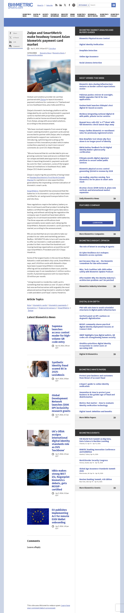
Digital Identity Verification (91, 44)
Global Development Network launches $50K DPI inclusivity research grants (61, 403)
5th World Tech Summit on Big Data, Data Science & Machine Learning (97, 441)
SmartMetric (33, 191)
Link (14, 42)
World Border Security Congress (97, 461)
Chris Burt (52, 48)
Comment (16, 46)
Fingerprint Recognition (35, 55)
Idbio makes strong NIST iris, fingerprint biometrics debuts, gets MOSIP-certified (61, 480)
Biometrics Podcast (115, 15)
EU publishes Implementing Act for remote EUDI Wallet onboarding (60, 516)
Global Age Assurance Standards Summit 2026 (97, 471)
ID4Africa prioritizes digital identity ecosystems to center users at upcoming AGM (95, 345)
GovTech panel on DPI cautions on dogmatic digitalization (94, 317)
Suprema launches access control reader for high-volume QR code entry (61, 334)
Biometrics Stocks (59, 53)
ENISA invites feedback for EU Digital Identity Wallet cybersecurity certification (95, 149)
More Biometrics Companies (91, 234)
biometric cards (40, 305)
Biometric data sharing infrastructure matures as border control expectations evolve (97, 86)
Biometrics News (27, 15)
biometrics (32, 308)
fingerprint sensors (47, 308)
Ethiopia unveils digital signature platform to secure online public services (94, 160)
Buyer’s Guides (45, 15)
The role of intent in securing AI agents (96, 247)
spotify (74, 5)
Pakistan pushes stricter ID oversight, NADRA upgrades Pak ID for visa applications (96, 97)
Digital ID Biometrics (88, 354)
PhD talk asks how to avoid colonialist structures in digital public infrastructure (97, 309)
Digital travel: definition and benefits (95, 411)
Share (15, 33)
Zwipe (43, 99)
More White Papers (87, 417)
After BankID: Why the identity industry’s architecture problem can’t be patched (97, 279)
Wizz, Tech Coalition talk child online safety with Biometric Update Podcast (96, 270)
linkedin (60, 5)
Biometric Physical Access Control (94, 38)
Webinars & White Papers (93, 15)
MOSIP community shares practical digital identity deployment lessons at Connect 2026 (96, 326)
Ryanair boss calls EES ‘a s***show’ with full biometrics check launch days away (96, 123)
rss (56, 5)
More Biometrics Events (89, 488)
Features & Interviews (55, 15)
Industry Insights (64, 15)
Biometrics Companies (81, 15)
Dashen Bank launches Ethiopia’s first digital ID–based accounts (96, 106)
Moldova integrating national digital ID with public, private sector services (96, 115)
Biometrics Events (104, 15)
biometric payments (58, 305)
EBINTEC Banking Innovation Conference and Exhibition (97, 452)
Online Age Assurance (88, 57)
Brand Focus (72, 15)
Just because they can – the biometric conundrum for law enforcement (96, 262)
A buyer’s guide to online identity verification (94, 385)
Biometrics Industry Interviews (93, 286)
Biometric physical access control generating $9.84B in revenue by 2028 (96, 170)
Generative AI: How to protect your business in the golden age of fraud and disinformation (97, 394)
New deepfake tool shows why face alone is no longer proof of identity (95, 140)
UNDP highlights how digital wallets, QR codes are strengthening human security (97, 336)
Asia (29, 305)
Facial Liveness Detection (90, 63)
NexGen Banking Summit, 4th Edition (97, 480)
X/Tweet (16, 37)
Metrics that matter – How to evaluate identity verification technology (96, 404)
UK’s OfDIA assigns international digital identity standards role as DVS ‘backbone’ (61, 441)
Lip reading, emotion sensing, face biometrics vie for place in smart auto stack (96, 179)
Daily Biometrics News (89, 198)
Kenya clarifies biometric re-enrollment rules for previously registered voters (96, 132)
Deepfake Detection (88, 50)
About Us (40, 5)
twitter (65, 5)
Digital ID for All (36, 15)
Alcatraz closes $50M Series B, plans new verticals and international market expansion (97, 190)
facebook (69, 5)
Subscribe (49, 5)
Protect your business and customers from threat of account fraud (96, 377)
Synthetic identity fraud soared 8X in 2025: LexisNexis (60, 369)
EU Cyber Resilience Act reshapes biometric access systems (93, 254)
